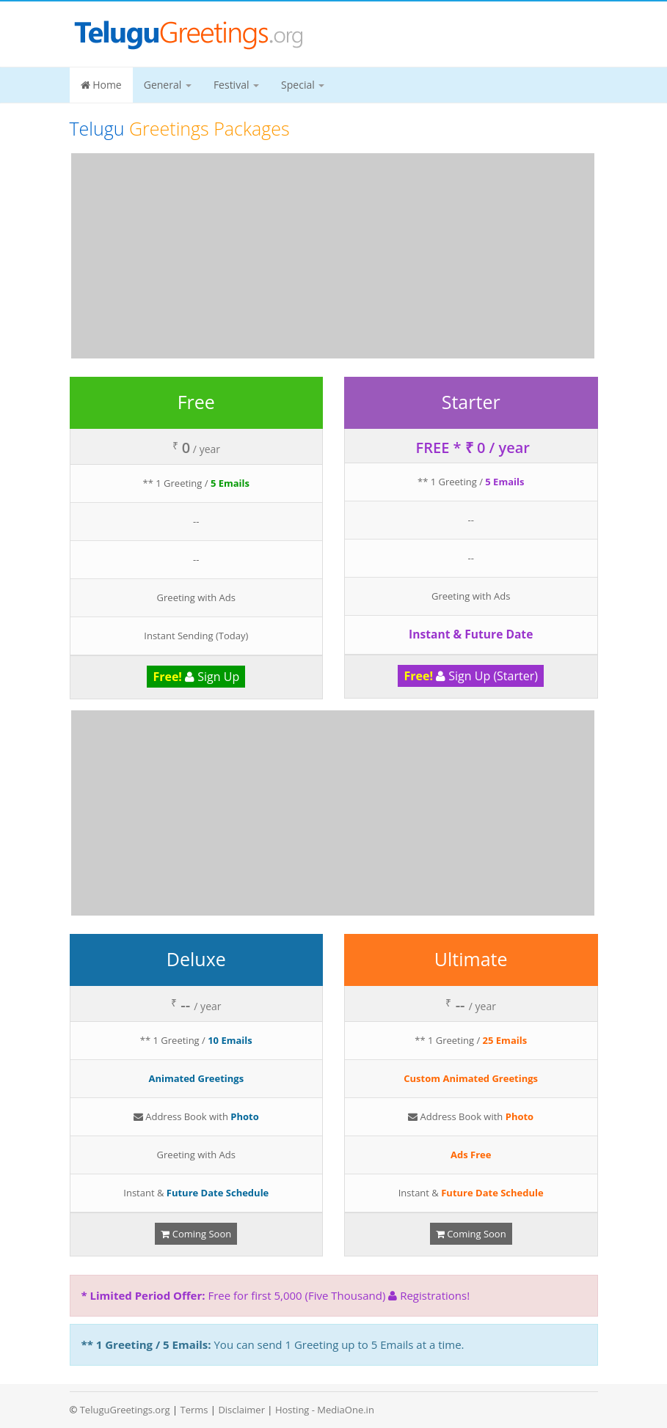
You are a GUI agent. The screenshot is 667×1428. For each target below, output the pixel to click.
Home (101, 85)
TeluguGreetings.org (125, 1409)
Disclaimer (241, 1409)
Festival (236, 85)
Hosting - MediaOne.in (324, 1409)
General (168, 85)
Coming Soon (196, 1233)
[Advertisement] (332, 255)
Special (302, 85)
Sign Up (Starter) (471, 676)
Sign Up (196, 677)
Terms (194, 1409)
